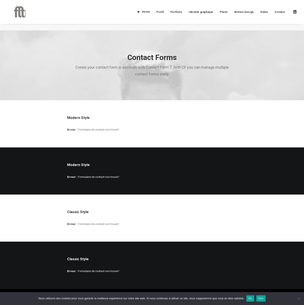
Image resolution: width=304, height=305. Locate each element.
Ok (250, 298)
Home (146, 15)
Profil (160, 15)
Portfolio (176, 15)
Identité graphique (201, 15)
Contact (280, 15)
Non (261, 298)
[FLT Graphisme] (17, 15)
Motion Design (244, 15)
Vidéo (264, 15)
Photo (224, 15)
